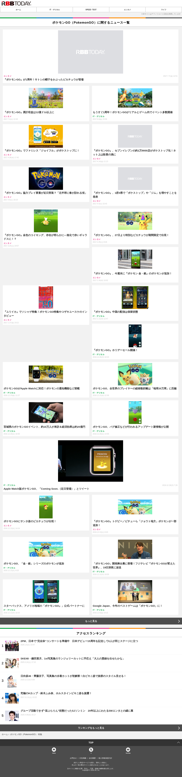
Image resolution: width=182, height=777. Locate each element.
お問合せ (73, 758)
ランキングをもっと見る (91, 728)
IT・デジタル (55, 9)
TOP (91, 742)
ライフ (163, 9)
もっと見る (91, 621)
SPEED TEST (90, 9)
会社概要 (92, 758)
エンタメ (127, 9)
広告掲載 (82, 758)
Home (54, 753)
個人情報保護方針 (105, 758)
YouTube (128, 753)
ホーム (18, 9)
